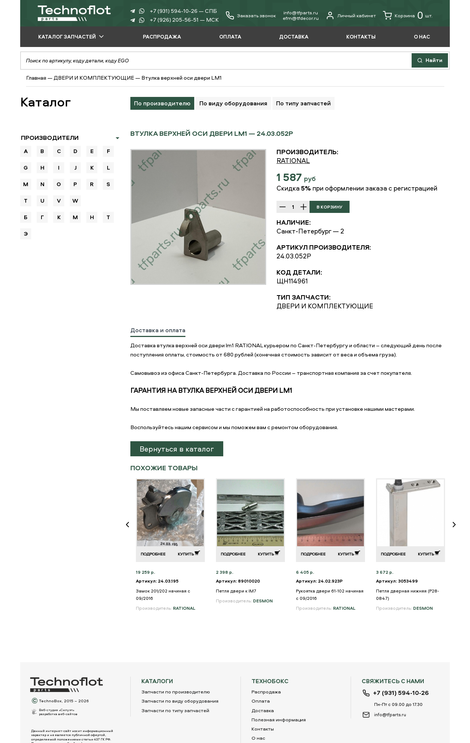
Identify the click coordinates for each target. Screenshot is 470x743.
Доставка (263, 710)
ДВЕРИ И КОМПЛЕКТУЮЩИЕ (94, 77)
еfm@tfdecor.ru (301, 18)
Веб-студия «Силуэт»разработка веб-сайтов (58, 711)
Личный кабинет (351, 15)
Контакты (263, 728)
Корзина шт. (408, 15)
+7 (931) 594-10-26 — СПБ (183, 11)
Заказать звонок (256, 15)
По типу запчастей (303, 103)
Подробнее (153, 554)
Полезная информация (279, 719)
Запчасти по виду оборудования (179, 700)
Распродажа (266, 691)
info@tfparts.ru (300, 12)
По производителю (162, 103)
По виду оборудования (233, 103)
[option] (198, 217)
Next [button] (457, 529)
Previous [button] (130, 529)
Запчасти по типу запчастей (175, 710)
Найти (429, 60)
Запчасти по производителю (175, 691)
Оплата (261, 700)
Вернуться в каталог (177, 449)
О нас (258, 738)
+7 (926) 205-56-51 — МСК (184, 19)
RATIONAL (293, 160)
